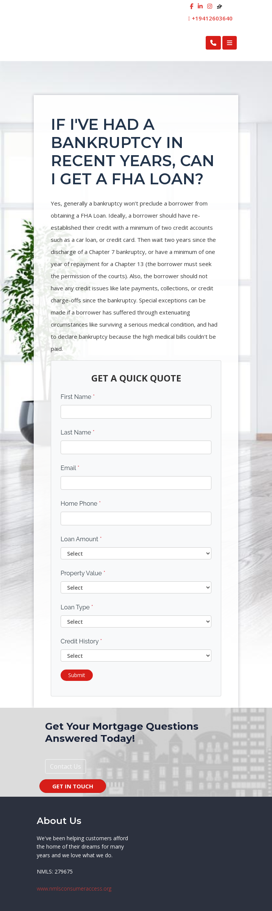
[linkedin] (200, 6)
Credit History (81, 641)
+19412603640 (210, 18)
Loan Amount (81, 539)
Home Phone (81, 503)
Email (70, 468)
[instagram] (209, 6)
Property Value (83, 573)
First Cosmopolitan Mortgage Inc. (96, 42)
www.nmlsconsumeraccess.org (74, 888)
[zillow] (219, 6)
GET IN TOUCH (72, 786)
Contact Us (65, 766)
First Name (78, 396)
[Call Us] (213, 43)
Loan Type (77, 607)
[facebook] (191, 6)
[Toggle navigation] (229, 43)
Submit (76, 675)
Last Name (78, 432)
